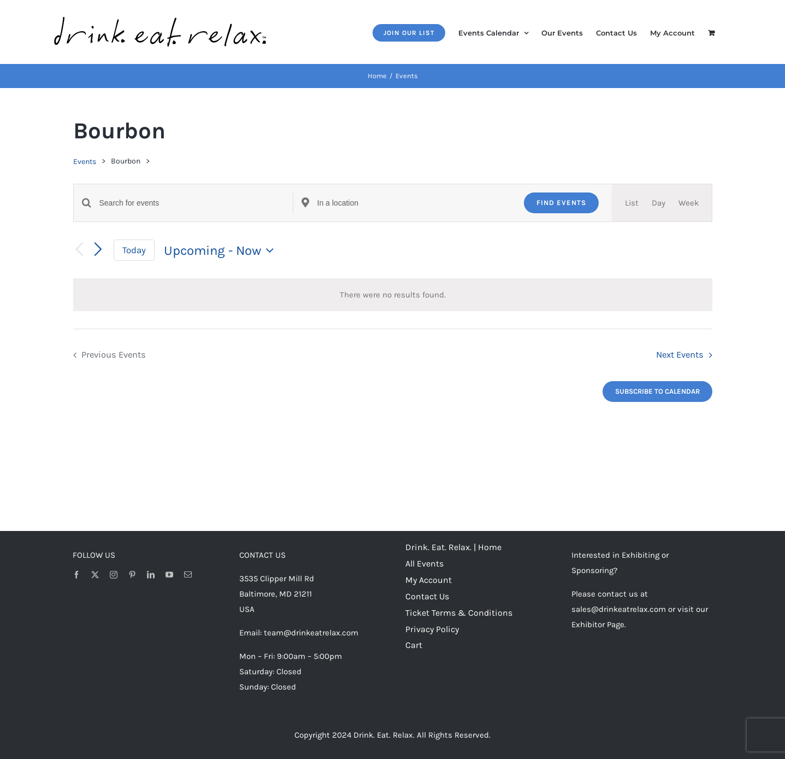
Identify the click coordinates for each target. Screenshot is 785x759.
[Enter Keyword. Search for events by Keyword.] (196, 203)
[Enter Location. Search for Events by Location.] (414, 203)
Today (134, 250)
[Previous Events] (79, 250)
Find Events (561, 202)
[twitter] (95, 575)
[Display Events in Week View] (688, 202)
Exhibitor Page (597, 624)
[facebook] (76, 575)
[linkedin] (151, 575)
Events (84, 161)
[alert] (392, 294)
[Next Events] (97, 249)
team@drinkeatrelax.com (311, 633)
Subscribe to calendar (657, 391)
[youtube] (169, 575)
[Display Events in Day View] (658, 202)
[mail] (188, 575)
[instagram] (113, 575)
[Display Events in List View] (632, 202)
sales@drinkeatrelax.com (618, 609)
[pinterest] (132, 575)
